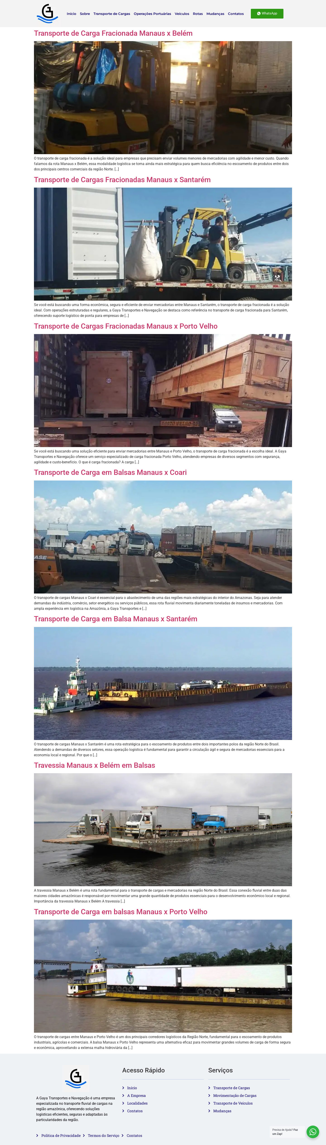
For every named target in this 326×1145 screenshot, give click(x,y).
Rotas (198, 14)
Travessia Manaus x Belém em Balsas (94, 765)
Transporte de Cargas (111, 14)
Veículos (182, 14)
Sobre (85, 14)
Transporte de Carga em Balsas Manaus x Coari (110, 472)
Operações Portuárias (152, 14)
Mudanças (215, 14)
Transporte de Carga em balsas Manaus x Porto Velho (120, 911)
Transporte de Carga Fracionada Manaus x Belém (113, 33)
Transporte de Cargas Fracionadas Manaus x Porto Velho (126, 326)
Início (71, 14)
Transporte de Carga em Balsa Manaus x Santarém (115, 619)
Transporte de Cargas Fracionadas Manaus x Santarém (122, 179)
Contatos (236, 14)
